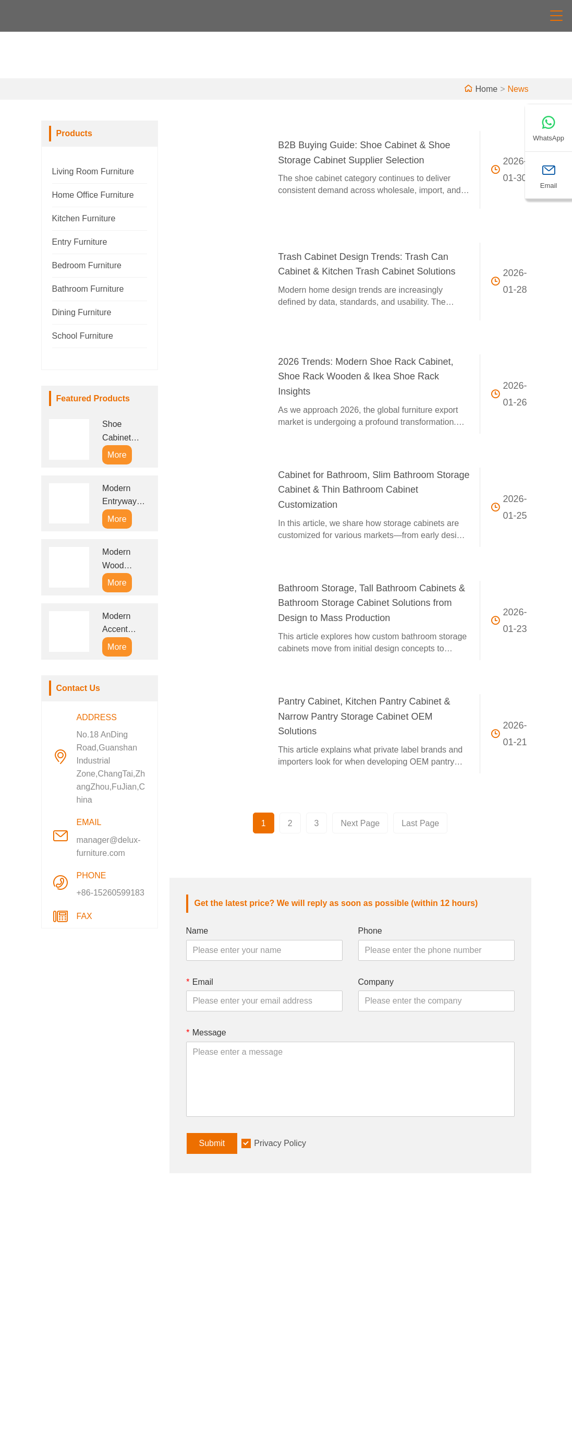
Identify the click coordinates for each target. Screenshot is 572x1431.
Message (206, 1032)
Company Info (321, 1271)
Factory (308, 1304)
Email (199, 981)
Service (189, 1287)
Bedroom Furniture (86, 265)
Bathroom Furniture (88, 288)
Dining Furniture (82, 312)
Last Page (420, 823)
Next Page (360, 823)
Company (376, 981)
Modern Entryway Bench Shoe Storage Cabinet (125, 496)
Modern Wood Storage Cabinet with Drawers (125, 559)
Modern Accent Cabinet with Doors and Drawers (125, 624)
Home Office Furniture (93, 194)
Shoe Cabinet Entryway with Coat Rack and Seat (120, 432)
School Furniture (82, 335)
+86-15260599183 (110, 892)
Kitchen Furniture (84, 218)
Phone (370, 930)
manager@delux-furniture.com (109, 846)
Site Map (192, 1337)
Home (486, 89)
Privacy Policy (280, 1143)
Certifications (200, 1321)
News (517, 89)
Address (463, 1244)
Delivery (191, 1271)
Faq (302, 1337)
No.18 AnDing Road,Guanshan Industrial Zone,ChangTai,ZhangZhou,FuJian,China (111, 767)
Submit (212, 1143)
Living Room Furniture (93, 171)
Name (197, 930)
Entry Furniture (79, 241)
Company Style (323, 1287)
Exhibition (313, 1321)
